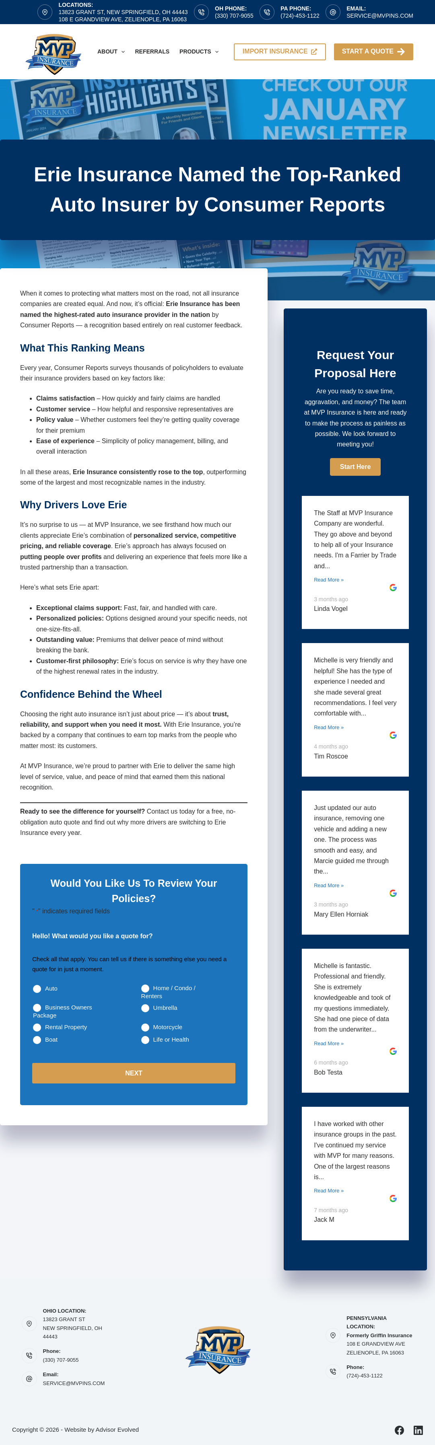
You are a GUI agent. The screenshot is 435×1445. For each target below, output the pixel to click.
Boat (51, 1039)
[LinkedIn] (418, 1430)
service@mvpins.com (379, 15)
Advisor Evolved (117, 1429)
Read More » (329, 580)
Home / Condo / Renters (168, 992)
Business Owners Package (62, 1011)
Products (200, 52)
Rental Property (66, 1027)
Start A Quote (373, 51)
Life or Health (171, 1039)
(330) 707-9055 (234, 15)
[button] (355, 467)
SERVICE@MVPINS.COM (74, 1383)
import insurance (280, 51)
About (112, 52)
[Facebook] (399, 1430)
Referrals (152, 51)
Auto (51, 988)
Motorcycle (168, 1027)
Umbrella (165, 1007)
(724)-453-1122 (300, 15)
